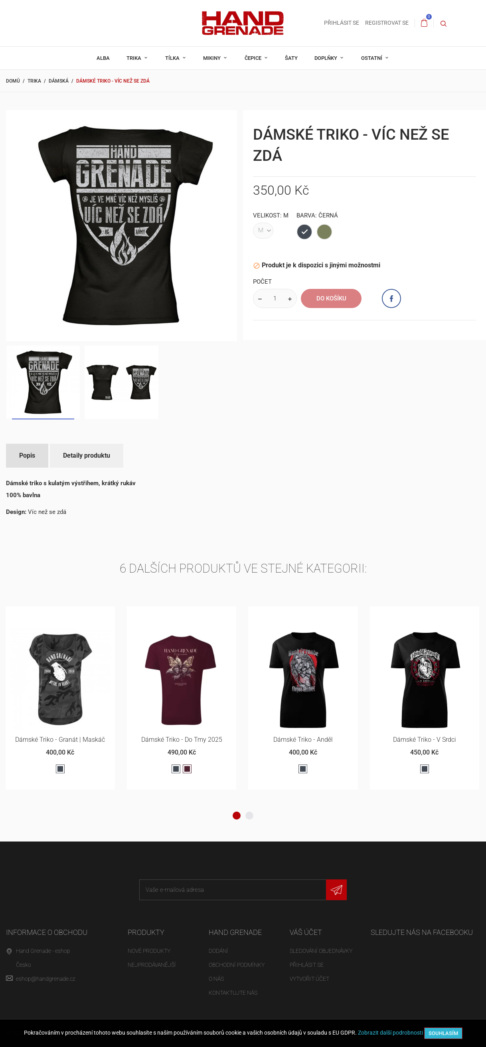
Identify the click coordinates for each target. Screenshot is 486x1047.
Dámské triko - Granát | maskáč (60, 739)
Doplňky (326, 58)
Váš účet (306, 932)
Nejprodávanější (152, 965)
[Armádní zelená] (324, 232)
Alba (103, 58)
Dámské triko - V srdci (424, 739)
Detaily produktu (86, 455)
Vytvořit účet (309, 979)
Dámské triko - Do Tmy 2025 (181, 739)
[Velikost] (263, 231)
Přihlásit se (307, 965)
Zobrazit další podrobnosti (390, 1032)
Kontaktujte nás (233, 993)
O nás (216, 979)
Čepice (254, 58)
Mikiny (212, 58)
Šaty (291, 58)
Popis (27, 455)
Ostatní (372, 58)
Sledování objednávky (321, 951)
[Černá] (304, 232)
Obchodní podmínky (237, 965)
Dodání (218, 951)
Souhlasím (443, 1033)
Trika (134, 58)
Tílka (173, 58)
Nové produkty (149, 951)
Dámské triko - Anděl (303, 739)
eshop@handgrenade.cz (45, 979)
